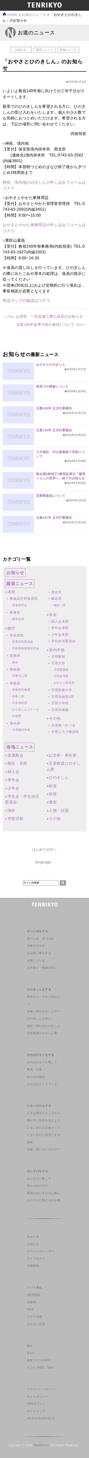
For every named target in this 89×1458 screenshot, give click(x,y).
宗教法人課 (19, 676)
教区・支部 (17, 763)
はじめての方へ (44, 849)
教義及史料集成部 (23, 598)
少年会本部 (60, 634)
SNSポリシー (36, 1403)
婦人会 (13, 772)
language (43, 862)
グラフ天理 (34, 1316)
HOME (10, 14)
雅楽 (53, 802)
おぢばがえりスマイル (42, 1084)
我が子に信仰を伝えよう (43, 1120)
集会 (15, 662)
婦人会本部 (60, 621)
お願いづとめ (36, 960)
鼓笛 (53, 794)
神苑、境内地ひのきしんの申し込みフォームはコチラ (44, 185)
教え (30, 1345)
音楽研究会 (19, 605)
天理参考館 (61, 676)
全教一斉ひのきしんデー (43, 1011)
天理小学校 (60, 703)
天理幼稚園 (60, 710)
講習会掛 (18, 619)
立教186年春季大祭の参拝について (45, 324)
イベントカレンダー (40, 1251)
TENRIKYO (41, 1445)
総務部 (15, 655)
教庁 (11, 628)
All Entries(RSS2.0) (41, 1418)
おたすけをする (37, 1171)
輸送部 (56, 598)
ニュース (33, 1236)
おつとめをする (37, 931)
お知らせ (20, 49)
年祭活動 (15, 819)
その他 (55, 718)
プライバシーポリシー (42, 1389)
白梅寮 (16, 716)
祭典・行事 (34, 1069)
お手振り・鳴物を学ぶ (42, 967)
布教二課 (18, 696)
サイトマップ (36, 1411)
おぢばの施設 (36, 1077)
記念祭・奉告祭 (63, 755)
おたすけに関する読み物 (43, 1200)
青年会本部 (60, 628)
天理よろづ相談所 (65, 732)
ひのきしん (59, 777)
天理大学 (58, 663)
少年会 (13, 788)
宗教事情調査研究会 (25, 648)
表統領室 (17, 635)
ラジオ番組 (34, 1287)
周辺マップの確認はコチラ (26, 301)
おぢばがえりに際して (42, 1062)
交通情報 (33, 1265)
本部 (11, 592)
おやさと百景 (36, 1324)
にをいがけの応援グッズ (43, 1127)
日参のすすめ (36, 945)
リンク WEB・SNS (40, 1367)
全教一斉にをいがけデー (43, 1149)
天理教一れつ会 (63, 725)
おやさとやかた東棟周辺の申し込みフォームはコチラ (44, 228)
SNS (30, 1309)
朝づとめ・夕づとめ (40, 938)
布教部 (15, 683)
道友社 (56, 592)
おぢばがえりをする (40, 1055)
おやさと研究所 (64, 682)
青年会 (13, 780)
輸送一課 (60, 605)
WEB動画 (33, 1295)
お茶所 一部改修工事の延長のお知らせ (49, 316)
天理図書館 (61, 669)
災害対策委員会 (22, 641)
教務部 (15, 669)
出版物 (31, 1302)
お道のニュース (34, 14)
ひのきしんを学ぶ (39, 1018)
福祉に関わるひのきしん (43, 1026)
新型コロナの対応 (39, 1360)
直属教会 (15, 755)
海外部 (15, 723)
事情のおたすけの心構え (43, 1193)
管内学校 (57, 650)
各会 (53, 615)
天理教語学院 (21, 730)
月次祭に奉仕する (39, 953)
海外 (11, 810)
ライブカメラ (36, 1258)
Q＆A (31, 1353)
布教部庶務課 (21, 689)
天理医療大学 (61, 690)
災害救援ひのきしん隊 (42, 1033)
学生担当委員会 (63, 641)
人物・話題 (59, 810)
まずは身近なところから (43, 1113)
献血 (53, 786)
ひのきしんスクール (25, 709)
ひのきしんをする (39, 989)
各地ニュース (68, 49)
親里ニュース (44, 49)
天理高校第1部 (62, 697)
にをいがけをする (39, 1105)
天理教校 (58, 656)
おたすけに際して (39, 1178)
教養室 (15, 612)
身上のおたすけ (37, 1185)
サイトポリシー (37, 1396)
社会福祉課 (19, 703)
